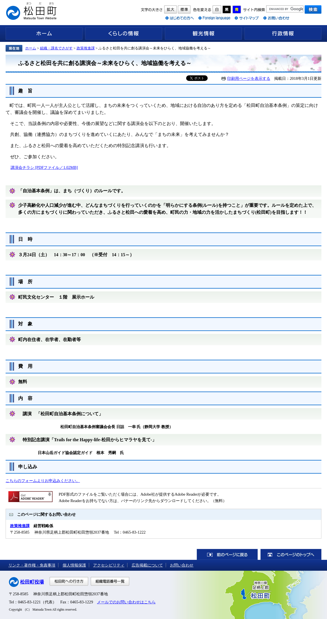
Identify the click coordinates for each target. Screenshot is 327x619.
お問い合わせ (181, 565)
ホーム (44, 33)
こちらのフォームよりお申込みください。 (43, 480)
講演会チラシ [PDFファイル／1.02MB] (44, 167)
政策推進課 (86, 48)
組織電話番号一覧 (110, 581)
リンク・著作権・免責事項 (31, 565)
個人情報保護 (74, 565)
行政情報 (283, 33)
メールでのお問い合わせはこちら (126, 602)
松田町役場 (32, 582)
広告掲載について (147, 565)
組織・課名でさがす (56, 48)
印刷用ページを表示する (248, 78)
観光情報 (203, 33)
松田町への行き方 (68, 581)
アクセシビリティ (108, 565)
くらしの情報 (123, 33)
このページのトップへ (290, 554)
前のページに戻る (227, 554)
